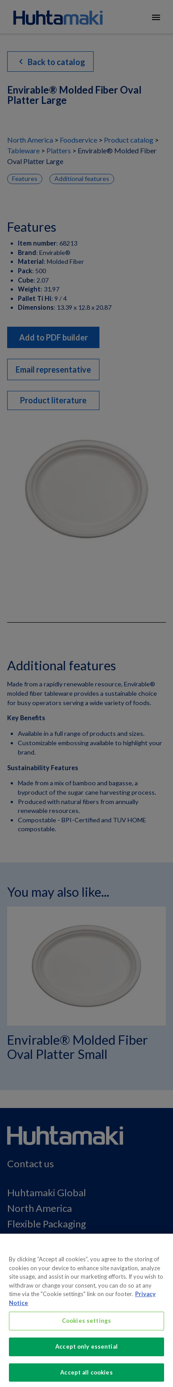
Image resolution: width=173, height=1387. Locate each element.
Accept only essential (86, 1350)
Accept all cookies (86, 1375)
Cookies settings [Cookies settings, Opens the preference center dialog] (86, 1324)
